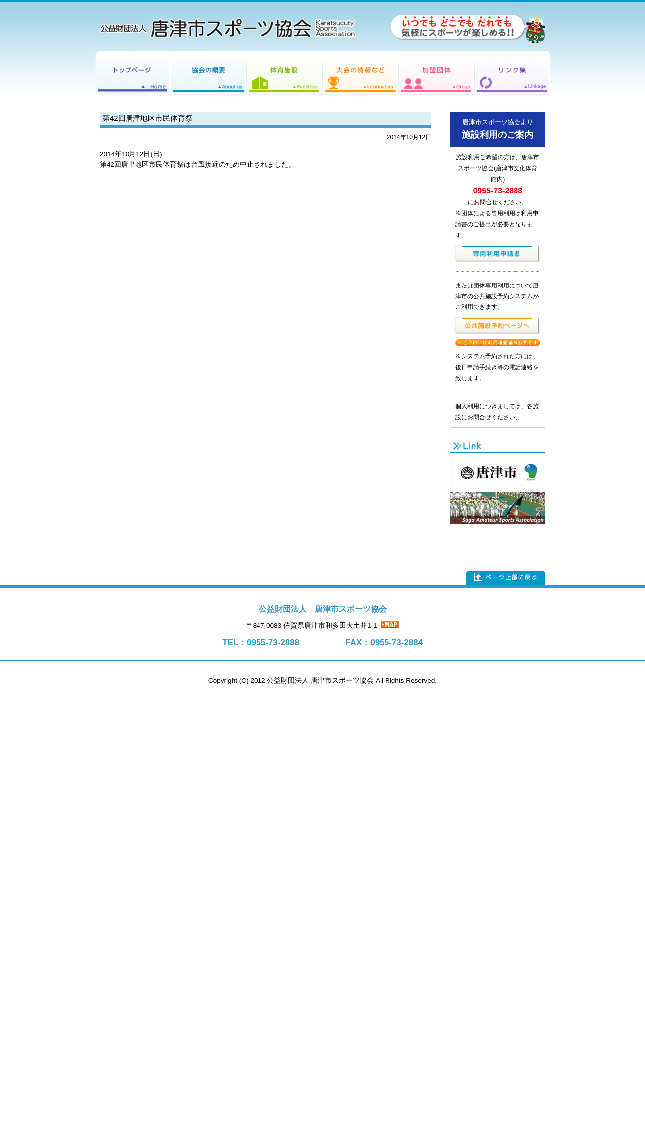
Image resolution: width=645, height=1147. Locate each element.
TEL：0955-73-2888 (260, 642)
